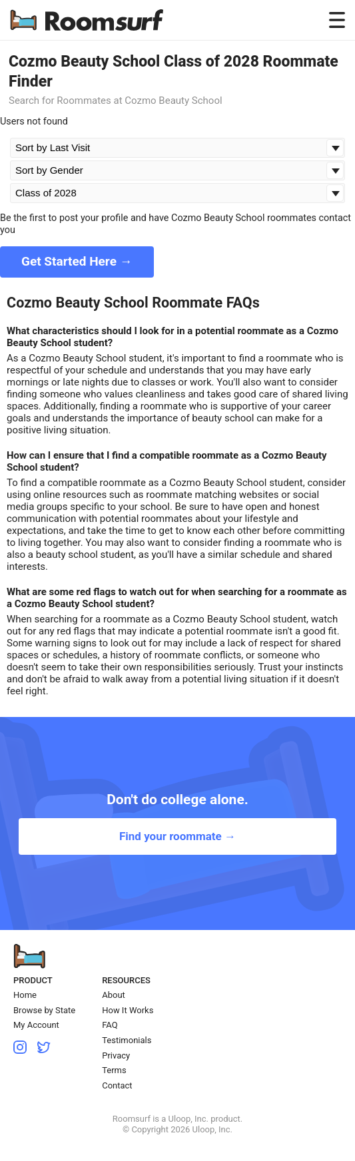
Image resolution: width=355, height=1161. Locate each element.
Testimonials (126, 1040)
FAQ (109, 1025)
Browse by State (44, 1010)
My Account (36, 1025)
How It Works (127, 1010)
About (113, 995)
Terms (114, 1070)
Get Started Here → (77, 261)
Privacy (116, 1055)
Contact (117, 1085)
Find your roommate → (177, 836)
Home (25, 995)
